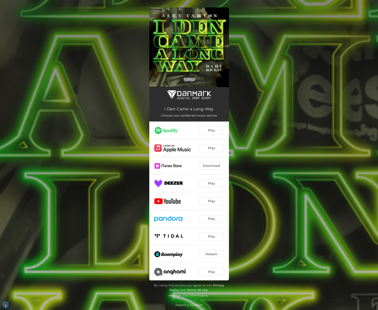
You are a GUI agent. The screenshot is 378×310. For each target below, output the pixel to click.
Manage (175, 295)
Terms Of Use (197, 290)
